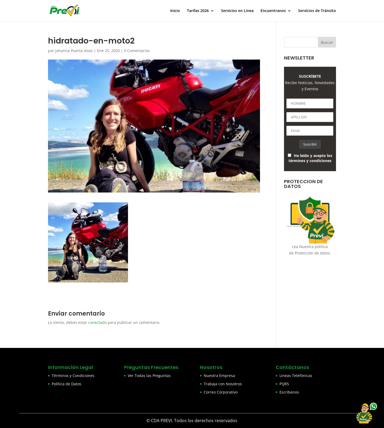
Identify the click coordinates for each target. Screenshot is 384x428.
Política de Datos (66, 383)
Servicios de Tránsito (317, 11)
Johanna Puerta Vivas (74, 50)
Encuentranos (273, 11)
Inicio (175, 11)
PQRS (284, 383)
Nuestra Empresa (219, 375)
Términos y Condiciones (73, 375)
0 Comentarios (137, 50)
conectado (97, 322)
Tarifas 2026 (198, 11)
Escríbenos (289, 392)
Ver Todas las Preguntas (149, 375)
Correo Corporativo (221, 392)
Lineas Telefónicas (295, 375)
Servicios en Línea (237, 11)
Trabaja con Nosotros (223, 383)
